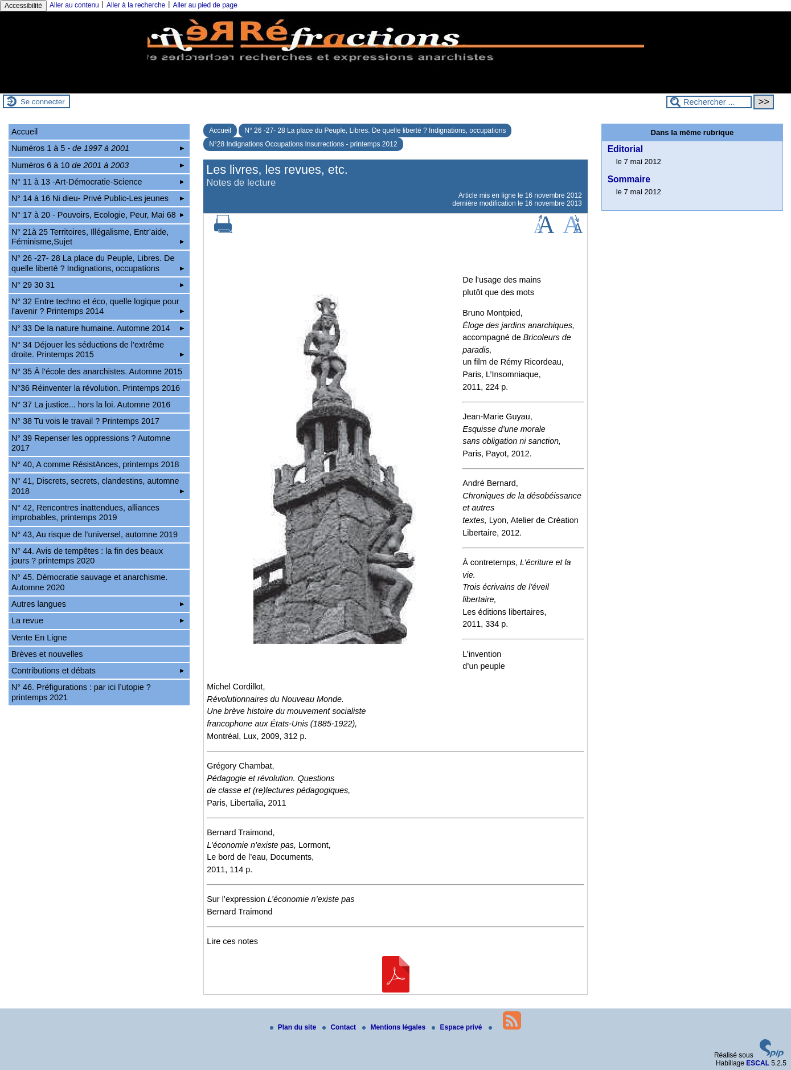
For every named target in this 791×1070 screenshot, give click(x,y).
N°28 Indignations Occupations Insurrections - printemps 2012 (303, 144)
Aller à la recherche (135, 5)
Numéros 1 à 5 (97, 148)
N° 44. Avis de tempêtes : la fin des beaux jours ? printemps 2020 (87, 555)
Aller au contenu (74, 5)
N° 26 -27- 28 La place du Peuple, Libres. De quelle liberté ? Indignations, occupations (375, 130)
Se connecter (43, 101)
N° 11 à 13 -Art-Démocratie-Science (97, 181)
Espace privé (457, 1027)
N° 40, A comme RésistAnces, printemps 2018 (95, 464)
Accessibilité (23, 6)
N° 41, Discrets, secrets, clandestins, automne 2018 (97, 485)
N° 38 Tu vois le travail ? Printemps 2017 (85, 421)
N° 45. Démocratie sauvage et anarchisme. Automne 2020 (89, 582)
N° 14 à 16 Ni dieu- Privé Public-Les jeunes (97, 198)
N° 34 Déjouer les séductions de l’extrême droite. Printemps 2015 (97, 349)
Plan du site (294, 1027)
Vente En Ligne (39, 637)
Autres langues (97, 603)
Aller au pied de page (205, 5)
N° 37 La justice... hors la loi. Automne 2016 (90, 404)
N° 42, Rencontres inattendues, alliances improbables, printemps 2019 (85, 512)
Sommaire (629, 179)
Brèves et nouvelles (47, 654)
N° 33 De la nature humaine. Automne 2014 (97, 328)
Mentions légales (394, 1027)
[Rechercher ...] (709, 102)
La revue (97, 620)
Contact (340, 1027)
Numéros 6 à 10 (97, 165)
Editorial (625, 149)
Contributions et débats (97, 670)
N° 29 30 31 (97, 284)
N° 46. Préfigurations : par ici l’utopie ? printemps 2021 (81, 692)
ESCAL (757, 1063)
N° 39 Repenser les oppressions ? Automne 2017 (90, 443)
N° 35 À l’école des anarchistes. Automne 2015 (97, 373)
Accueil (220, 130)
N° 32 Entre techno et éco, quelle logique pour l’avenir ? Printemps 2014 (97, 306)
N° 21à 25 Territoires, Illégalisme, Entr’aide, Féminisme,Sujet (97, 236)
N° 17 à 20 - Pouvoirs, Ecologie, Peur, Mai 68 (97, 214)
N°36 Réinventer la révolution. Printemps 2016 (95, 388)
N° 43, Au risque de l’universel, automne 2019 (94, 534)
